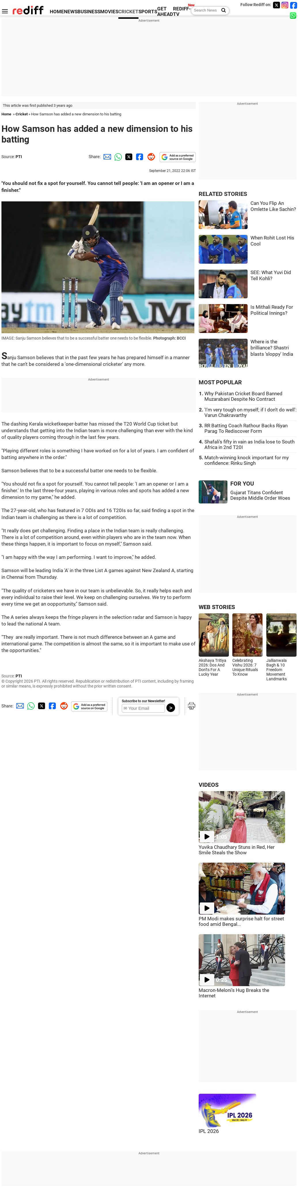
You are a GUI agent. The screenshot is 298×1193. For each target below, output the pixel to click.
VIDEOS (209, 785)
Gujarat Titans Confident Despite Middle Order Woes (260, 495)
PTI (19, 156)
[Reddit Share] (150, 156)
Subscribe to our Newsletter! (143, 701)
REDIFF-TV (182, 11)
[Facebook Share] (139, 156)
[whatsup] (293, 15)
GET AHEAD (165, 11)
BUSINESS (88, 11)
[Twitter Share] (128, 156)
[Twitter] (276, 5)
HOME (57, 11)
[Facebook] (293, 5)
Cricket (22, 114)
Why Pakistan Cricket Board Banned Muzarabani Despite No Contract (243, 396)
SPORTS (147, 11)
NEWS (70, 11)
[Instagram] (285, 5)
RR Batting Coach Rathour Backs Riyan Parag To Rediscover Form (246, 428)
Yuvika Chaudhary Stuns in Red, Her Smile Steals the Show (237, 849)
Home (6, 114)
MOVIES (109, 11)
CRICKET (128, 11)
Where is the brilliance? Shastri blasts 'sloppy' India (271, 348)
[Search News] (222, 10)
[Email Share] (106, 156)
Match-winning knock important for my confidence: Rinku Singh (246, 460)
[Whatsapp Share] (117, 156)
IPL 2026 (209, 1131)
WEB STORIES (217, 607)
